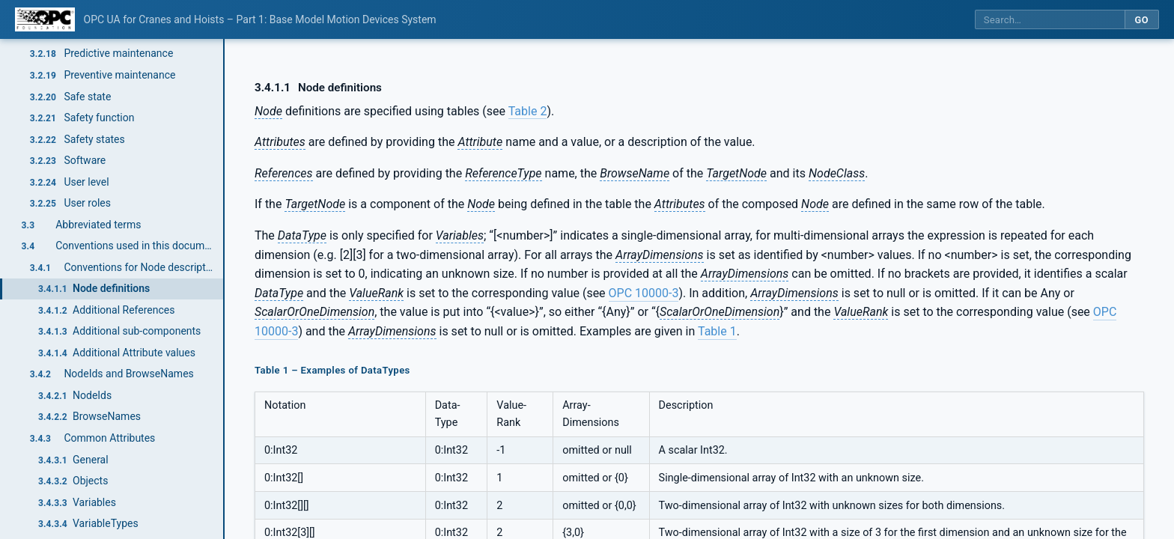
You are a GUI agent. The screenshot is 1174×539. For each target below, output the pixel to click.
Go (1141, 19)
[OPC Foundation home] (45, 19)
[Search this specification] (1050, 20)
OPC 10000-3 (644, 293)
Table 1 (717, 331)
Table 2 (527, 111)
